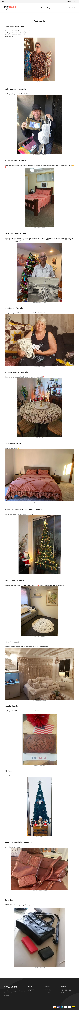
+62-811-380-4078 (66, 991)
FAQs (29, 991)
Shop (48, 8)
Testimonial (48, 991)
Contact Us (31, 989)
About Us (47, 989)
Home (43, 8)
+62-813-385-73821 (66, 989)
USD (73, 1)
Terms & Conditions (50, 993)
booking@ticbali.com (66, 993)
